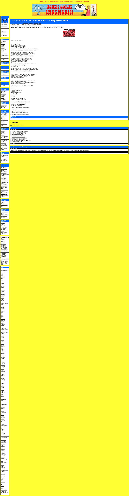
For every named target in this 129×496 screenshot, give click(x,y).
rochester (3, 453)
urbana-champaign (4, 470)
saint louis (3, 455)
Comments (14, 122)
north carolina (3, 442)
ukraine (2, 350)
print (2, 274)
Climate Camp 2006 (5, 174)
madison (2, 429)
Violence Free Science (3, 264)
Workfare (3, 85)
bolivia (2, 358)
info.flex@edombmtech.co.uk (18, 139)
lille (1, 317)
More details (13, 127)
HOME (41, 1)
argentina (3, 357)
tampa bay (3, 467)
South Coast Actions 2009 (3, 111)
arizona (2, 405)
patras (2, 333)
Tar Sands (3, 107)
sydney (2, 396)
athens (2, 287)
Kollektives (3, 39)
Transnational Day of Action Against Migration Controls (4, 194)
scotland (2, 344)
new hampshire (4, 437)
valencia (2, 353)
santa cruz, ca (3, 463)
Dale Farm (3, 95)
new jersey (3, 438)
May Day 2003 (4, 227)
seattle (2, 466)
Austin (2, 411)
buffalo (2, 415)
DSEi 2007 (3, 156)
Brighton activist (3, 250)
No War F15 (3, 228)
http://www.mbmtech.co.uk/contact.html (20, 114)
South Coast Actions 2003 (3, 221)
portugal (2, 337)
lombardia (3, 320)
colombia (3, 366)
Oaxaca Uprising (4, 186)
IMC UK (46, 1)
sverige (2, 345)
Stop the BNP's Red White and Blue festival (5, 148)
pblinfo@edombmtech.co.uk (22, 112)
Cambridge (3, 42)
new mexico (3, 440)
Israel (2, 480)
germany (3, 305)
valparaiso (3, 379)
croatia (2, 299)
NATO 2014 (3, 74)
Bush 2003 (3, 223)
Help (81, 1)
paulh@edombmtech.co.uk (18, 134)
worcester (3, 474)
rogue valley (3, 454)
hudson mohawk (4, 425)
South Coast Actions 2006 (3, 166)
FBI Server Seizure (4, 214)
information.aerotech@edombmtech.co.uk (21, 140)
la (1, 428)
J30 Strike (3, 96)
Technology (31, 23)
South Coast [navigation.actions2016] (6, 63)
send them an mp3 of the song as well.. (21, 147)
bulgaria (2, 296)
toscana (2, 349)
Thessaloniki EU (4, 232)
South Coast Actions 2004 (3, 210)
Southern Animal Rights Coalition (4, 262)
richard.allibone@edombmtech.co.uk (20, 131)
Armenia (2, 478)
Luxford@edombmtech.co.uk (18, 137)
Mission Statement (64, 1)
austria (2, 288)
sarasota (2, 465)
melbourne (3, 392)
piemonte (3, 334)
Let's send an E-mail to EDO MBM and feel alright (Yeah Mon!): (40, 20)
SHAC (2, 141)
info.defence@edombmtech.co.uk (23, 107)
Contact (77, 1)
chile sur (2, 362)
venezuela (3, 380)
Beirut (2, 479)
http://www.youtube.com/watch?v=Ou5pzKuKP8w (22, 85)
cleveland (3, 417)
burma (2, 387)
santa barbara (3, 462)
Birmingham (3, 41)
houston (2, 424)
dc (1, 421)
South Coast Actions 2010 (3, 103)
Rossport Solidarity (4, 190)
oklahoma (3, 446)
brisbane (2, 386)
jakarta (2, 390)
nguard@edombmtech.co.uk (18, 135)
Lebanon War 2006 (4, 180)
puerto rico (3, 371)
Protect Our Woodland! (3, 257)
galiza (2, 304)
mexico (2, 369)
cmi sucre (3, 365)
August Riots (3, 94)
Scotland (3, 59)
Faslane (2, 175)
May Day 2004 (4, 216)
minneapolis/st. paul (5, 436)
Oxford (2, 46)
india (2, 400)
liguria (2, 316)
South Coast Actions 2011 (3, 89)
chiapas (2, 359)
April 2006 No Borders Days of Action (4, 169)
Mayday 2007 (3, 159)
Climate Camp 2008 (5, 139)
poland (2, 336)
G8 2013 (2, 79)
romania (2, 340)
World (40, 23)
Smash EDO (3, 246)
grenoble (3, 307)
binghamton (3, 412)
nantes (2, 325)
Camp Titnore (3, 255)
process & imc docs (4, 492)
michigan (3, 433)
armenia (2, 286)
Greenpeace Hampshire (3, 254)
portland (2, 450)
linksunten (3, 319)
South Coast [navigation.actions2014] (6, 72)
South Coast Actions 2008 (3, 129)
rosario (2, 374)
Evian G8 (3, 225)
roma (2, 338)
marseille (3, 324)
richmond (3, 451)
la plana (2, 313)
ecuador (2, 367)
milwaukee (3, 434)
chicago (2, 416)
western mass (3, 472)
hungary (2, 308)
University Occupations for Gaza (4, 124)
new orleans (3, 441)
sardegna (3, 342)
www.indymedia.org (4, 270)
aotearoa (3, 384)
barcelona (3, 290)
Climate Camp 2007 (5, 155)
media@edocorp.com (17, 141)
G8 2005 (2, 203)
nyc (2, 445)
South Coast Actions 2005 (3, 200)
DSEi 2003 (3, 224)
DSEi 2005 (3, 202)
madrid (2, 321)
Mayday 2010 (3, 106)
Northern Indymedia (5, 58)
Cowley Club (3, 245)
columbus (3, 420)
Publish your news (4, 21)
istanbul (2, 311)
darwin (2, 388)
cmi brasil (3, 363)
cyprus (2, 300)
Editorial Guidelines (54, 1)
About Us (71, 1)
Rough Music (3, 244)
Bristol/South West (4, 55)
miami (2, 432)
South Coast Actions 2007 (3, 153)
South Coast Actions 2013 (3, 78)
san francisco (3, 458)
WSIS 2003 (3, 233)
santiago (2, 375)
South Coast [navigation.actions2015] (6, 67)
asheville (3, 408)
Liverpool (3, 44)
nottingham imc (4, 330)
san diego (3, 457)
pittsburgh (3, 449)
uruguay (2, 378)
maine (2, 430)
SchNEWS (2, 241)
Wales (2, 50)
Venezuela (3, 217)
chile (2, 361)
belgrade (3, 294)
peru (2, 370)
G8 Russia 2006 (4, 179)
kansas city (3, 426)
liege (2, 315)
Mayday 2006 (3, 184)
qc (1, 395)
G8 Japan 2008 (4, 140)
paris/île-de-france (4, 332)
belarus (2, 291)
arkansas (3, 407)
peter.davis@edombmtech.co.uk (19, 132)
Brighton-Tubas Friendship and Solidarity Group (4, 248)
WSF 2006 (3, 196)
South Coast (36, 23)
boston (2, 413)
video (2, 278)
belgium (2, 292)
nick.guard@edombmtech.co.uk (19, 133)
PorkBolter (2, 242)
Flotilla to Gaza (4, 105)
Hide (11, 125)
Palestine (3, 482)
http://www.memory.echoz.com (24, 117)
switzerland (3, 346)
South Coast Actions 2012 (3, 83)
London (2, 45)
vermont (2, 471)
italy (2, 312)
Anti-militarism (25, 23)
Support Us (86, 1)
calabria (2, 298)
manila (2, 391)
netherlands (3, 328)
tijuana (2, 376)
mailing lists (3, 491)
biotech (2, 486)
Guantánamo (3, 118)
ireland (2, 309)
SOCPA (2, 191)
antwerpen (3, 284)
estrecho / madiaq (4, 303)
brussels (2, 295)
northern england (4, 329)
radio (2, 275)
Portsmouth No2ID (4, 252)
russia (2, 341)
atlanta (2, 409)
